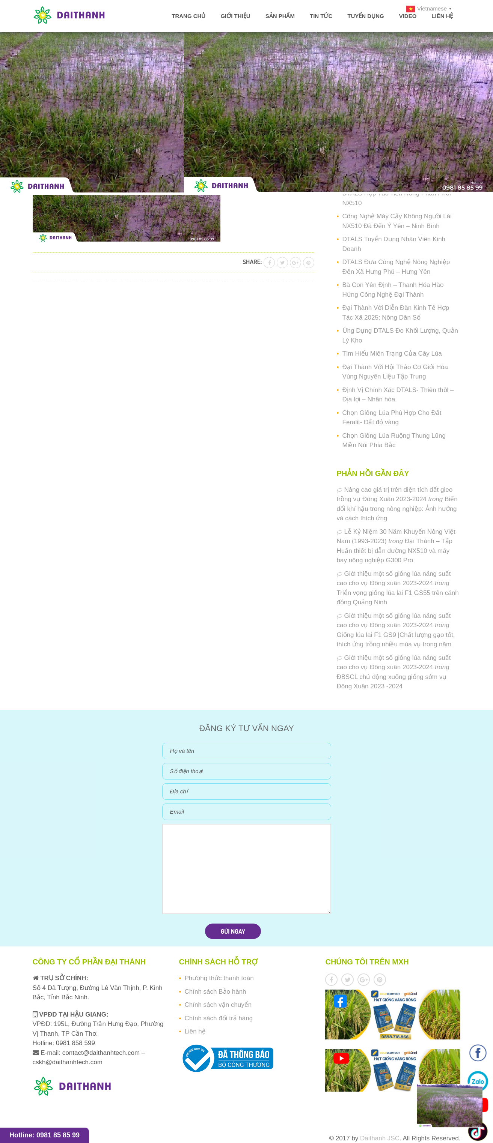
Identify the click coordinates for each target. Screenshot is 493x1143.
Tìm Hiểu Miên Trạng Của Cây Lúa (392, 353)
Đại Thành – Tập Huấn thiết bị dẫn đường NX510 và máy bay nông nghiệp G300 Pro (395, 551)
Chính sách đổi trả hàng (218, 1018)
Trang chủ (188, 16)
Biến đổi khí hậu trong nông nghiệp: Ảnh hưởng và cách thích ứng (397, 509)
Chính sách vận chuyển (218, 1004)
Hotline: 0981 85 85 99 (44, 1135)
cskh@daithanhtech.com (68, 1062)
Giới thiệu (235, 16)
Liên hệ (442, 16)
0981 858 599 (74, 1043)
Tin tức (321, 16)
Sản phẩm (280, 16)
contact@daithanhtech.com (102, 1052)
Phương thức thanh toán (218, 978)
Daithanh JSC (380, 1138)
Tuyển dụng (365, 16)
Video (408, 16)
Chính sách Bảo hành (215, 991)
